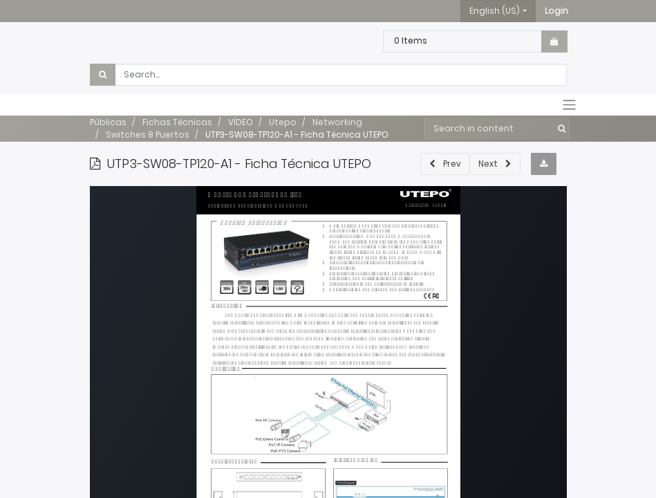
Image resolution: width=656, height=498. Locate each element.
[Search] (559, 129)
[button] (556, 11)
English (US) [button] (494, 11)
